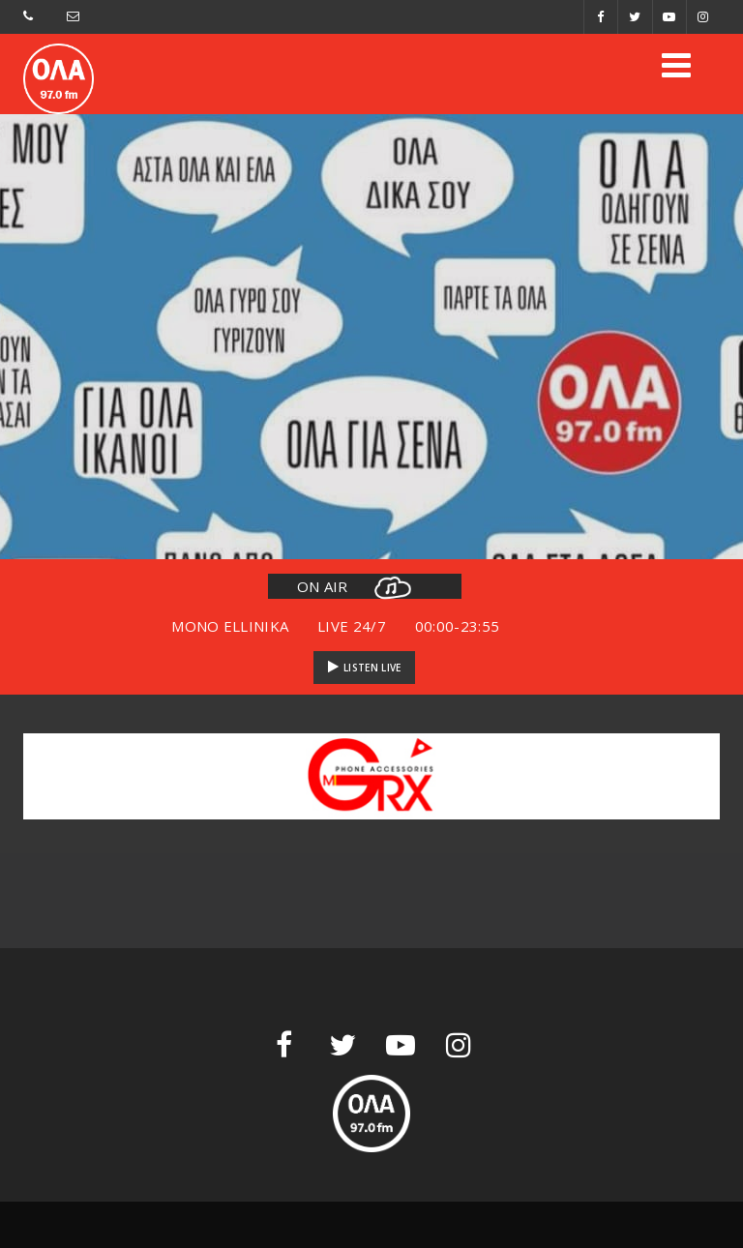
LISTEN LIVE (364, 667)
